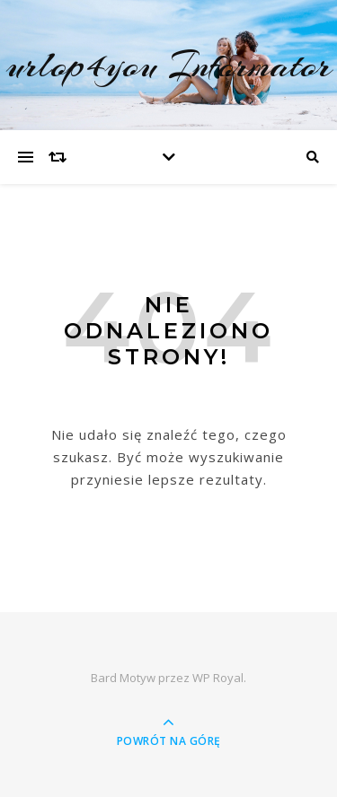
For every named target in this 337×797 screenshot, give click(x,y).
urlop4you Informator (169, 65)
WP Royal (218, 678)
